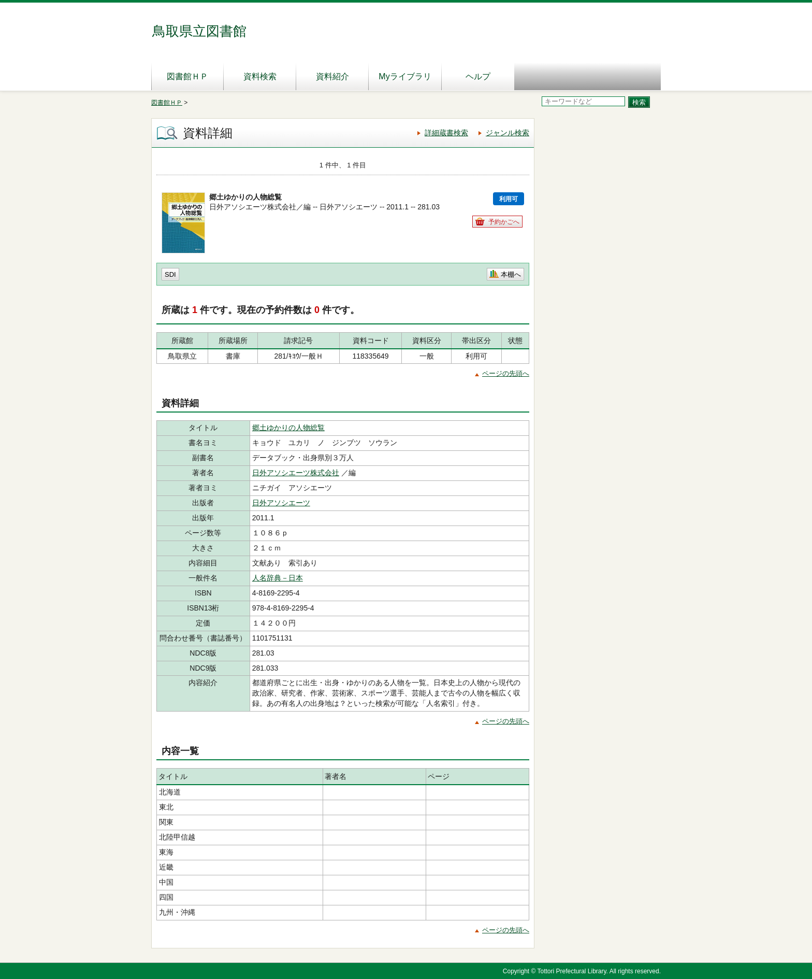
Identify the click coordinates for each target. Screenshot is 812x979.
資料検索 (260, 76)
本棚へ (511, 274)
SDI (170, 274)
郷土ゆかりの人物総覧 (288, 427)
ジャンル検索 (507, 133)
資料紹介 (332, 76)
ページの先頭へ (505, 373)
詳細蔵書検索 (446, 133)
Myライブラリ (405, 76)
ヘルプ (478, 76)
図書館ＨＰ (187, 76)
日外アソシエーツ (281, 503)
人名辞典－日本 (277, 578)
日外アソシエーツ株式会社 (295, 473)
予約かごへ (503, 221)
